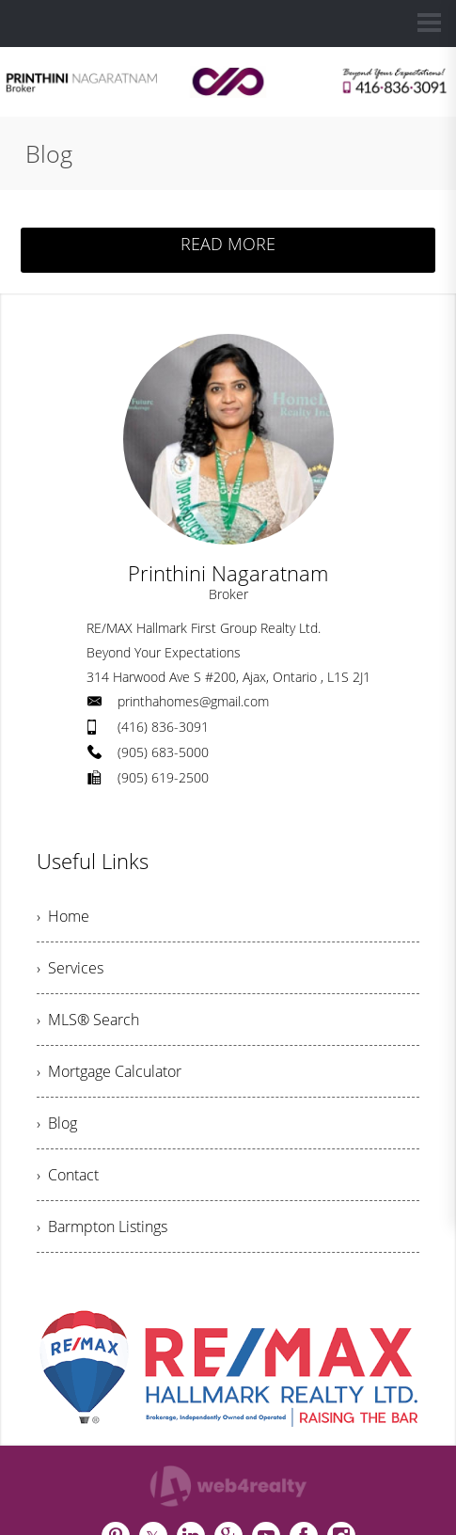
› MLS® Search (88, 1019)
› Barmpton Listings (102, 1226)
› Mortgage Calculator (109, 1071)
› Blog (57, 1123)
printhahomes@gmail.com (193, 701)
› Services (70, 967)
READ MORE (228, 243)
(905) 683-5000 (163, 752)
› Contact (68, 1174)
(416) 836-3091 (163, 727)
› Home (63, 916)
